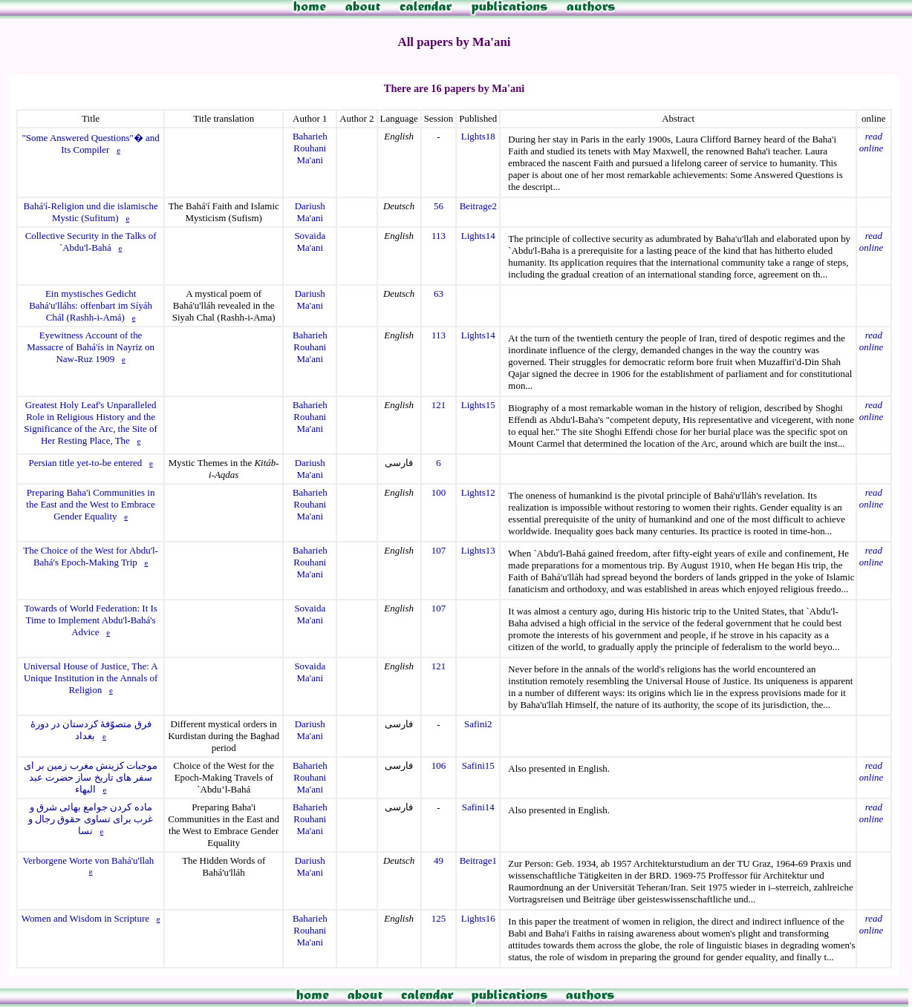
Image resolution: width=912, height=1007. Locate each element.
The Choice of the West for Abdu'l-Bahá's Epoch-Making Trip (90, 556)
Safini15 (478, 765)
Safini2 (478, 723)
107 (438, 550)
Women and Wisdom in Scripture (85, 918)
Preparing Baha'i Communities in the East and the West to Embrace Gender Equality (90, 504)
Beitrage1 (478, 860)
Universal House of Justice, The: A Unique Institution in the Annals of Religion (91, 677)
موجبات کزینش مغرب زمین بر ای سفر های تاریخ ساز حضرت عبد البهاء (90, 777)
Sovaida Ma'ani (309, 241)
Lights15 (478, 404)
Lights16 (478, 918)
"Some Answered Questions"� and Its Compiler (91, 143)
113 (438, 235)
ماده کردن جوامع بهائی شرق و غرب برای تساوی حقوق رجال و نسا (90, 818)
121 (438, 404)
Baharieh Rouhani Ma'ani (310, 148)
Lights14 (478, 235)
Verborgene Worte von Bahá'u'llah (88, 860)
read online (871, 142)
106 (438, 765)
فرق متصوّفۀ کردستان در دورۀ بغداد (91, 729)
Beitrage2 (478, 205)
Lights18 (478, 136)
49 (438, 860)
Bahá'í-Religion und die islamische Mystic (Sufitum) (91, 211)
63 (438, 293)
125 (438, 918)
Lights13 (478, 550)
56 (438, 205)
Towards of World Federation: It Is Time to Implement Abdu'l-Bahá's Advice (90, 620)
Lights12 (478, 492)
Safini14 (478, 807)
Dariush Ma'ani (310, 211)
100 (438, 492)
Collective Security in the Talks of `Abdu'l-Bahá (91, 241)
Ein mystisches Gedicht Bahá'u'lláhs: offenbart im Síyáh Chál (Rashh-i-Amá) (90, 305)
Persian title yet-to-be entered (85, 462)
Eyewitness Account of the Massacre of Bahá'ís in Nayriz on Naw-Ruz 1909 (90, 346)
